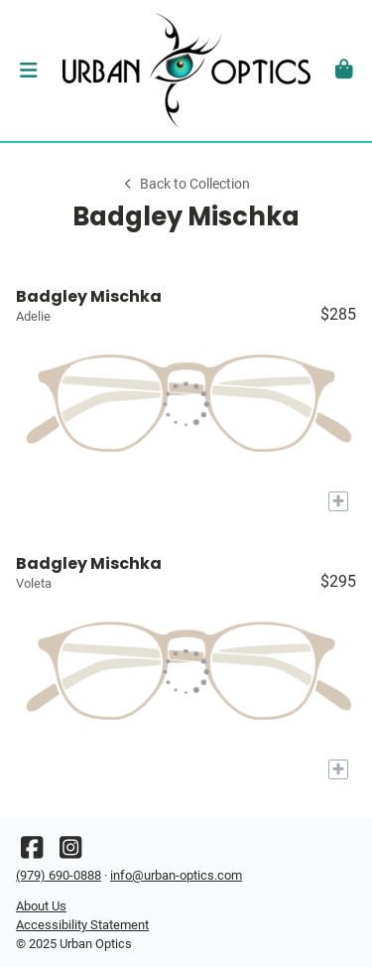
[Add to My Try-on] (338, 501)
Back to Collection (185, 184)
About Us (41, 905)
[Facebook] (32, 852)
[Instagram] (70, 852)
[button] (28, 70)
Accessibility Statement (82, 924)
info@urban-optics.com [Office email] (176, 875)
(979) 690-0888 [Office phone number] (58, 875)
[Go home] (186, 70)
